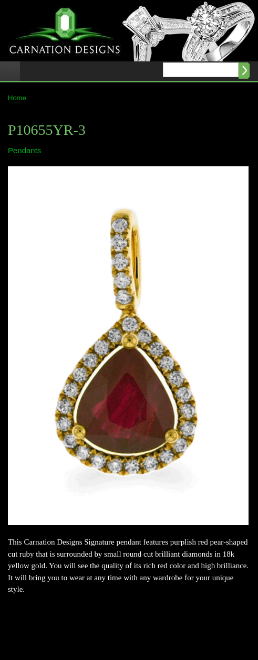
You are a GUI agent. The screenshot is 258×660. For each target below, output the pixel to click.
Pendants (24, 150)
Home (17, 98)
